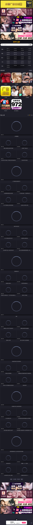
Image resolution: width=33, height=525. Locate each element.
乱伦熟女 (22, 54)
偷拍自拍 (15, 52)
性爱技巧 (29, 62)
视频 (2, 49)
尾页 (22, 479)
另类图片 (29, 58)
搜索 (30, 44)
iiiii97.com (16, 42)
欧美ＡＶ (22, 48)
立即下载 (23, 522)
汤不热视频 (22, 65)
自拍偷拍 (15, 48)
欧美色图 (22, 56)
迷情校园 (8, 62)
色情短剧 (8, 67)
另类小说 (15, 62)
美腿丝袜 (8, 58)
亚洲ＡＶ (8, 48)
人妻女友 (22, 61)
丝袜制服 (15, 50)
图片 (2, 57)
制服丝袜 (8, 54)
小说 (2, 61)
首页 (11, 479)
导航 (2, 66)
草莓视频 (15, 65)
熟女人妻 (8, 50)
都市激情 (8, 61)
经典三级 (15, 54)
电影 (2, 53)
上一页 (15, 479)
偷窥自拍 (8, 56)
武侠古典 (29, 61)
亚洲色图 (15, 56)
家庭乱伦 (15, 61)
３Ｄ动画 (29, 48)
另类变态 (29, 54)
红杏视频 (29, 65)
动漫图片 (29, 56)
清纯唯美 (15, 58)
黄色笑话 (22, 62)
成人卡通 (22, 52)
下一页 (18, 479)
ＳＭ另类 (29, 50)
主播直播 (22, 50)
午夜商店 (8, 65)
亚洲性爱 (8, 52)
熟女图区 (22, 58)
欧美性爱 (29, 52)
